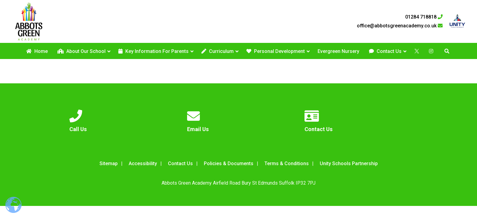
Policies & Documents (228, 163)
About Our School (81, 51)
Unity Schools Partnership (349, 163)
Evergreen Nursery (338, 51)
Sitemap (108, 163)
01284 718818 (424, 17)
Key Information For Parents (153, 51)
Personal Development (275, 51)
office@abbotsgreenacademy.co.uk (400, 26)
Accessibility (143, 163)
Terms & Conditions (286, 163)
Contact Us (385, 51)
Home (37, 51)
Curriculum (217, 51)
